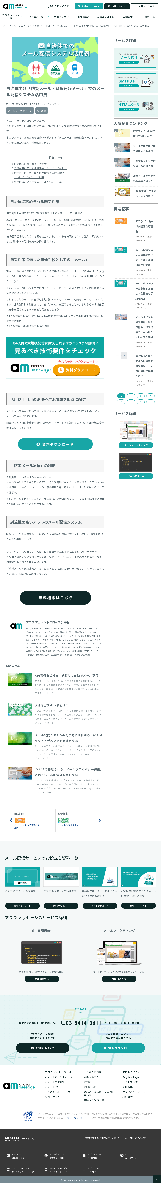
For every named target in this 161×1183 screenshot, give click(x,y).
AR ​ (137, 1156)
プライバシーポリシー (135, 1092)
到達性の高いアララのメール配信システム (38, 182)
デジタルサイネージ (100, 1170)
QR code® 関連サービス (24, 1170)
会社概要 (127, 1087)
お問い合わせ (119, 6)
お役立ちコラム (105, 16)
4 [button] (150, 396)
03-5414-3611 (60, 6)
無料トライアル (131, 1072)
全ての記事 (62, 25)
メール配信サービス (62, 1156)
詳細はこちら (42, 978)
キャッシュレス (24, 1156)
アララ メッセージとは (58, 1072)
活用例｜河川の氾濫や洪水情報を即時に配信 (39, 172)
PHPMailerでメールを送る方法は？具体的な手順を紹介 (144, 291)
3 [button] (140, 396)
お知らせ (128, 16)
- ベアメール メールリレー (60, 1092)
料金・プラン (61, 16)
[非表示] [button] (58, 157)
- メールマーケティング (58, 1077)
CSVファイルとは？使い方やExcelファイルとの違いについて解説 (144, 134)
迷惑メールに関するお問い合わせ (99, 1093)
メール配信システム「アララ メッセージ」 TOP (26, 25)
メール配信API (136, 476)
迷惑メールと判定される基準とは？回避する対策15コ (144, 178)
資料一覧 (150, 16)
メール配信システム (27, 552)
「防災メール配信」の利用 (29, 177)
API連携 (41, 110)
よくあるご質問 (93, 1072)
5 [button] (121, 402)
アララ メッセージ (11, 17)
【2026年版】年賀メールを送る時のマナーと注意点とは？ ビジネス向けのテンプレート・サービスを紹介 (144, 193)
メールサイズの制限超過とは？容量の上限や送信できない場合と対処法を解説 (144, 327)
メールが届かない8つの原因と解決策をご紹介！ (144, 148)
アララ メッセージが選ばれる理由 (144, 226)
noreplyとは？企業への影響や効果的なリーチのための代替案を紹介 (144, 366)
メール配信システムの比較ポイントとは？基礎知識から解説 (144, 257)
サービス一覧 (36, 16)
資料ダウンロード (91, 6)
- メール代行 (52, 1087)
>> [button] (150, 402)
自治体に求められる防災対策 (30, 164)
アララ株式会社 (28, 1139)
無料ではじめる (146, 6)
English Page (130, 1077)
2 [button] (130, 396)
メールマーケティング (20, 110)
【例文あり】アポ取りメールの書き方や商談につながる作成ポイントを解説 (144, 163)
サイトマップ (130, 1082)
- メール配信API (54, 1082)
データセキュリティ (100, 1156)
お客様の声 (84, 16)
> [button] (140, 402)
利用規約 (127, 1097)
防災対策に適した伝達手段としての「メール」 (40, 168)
